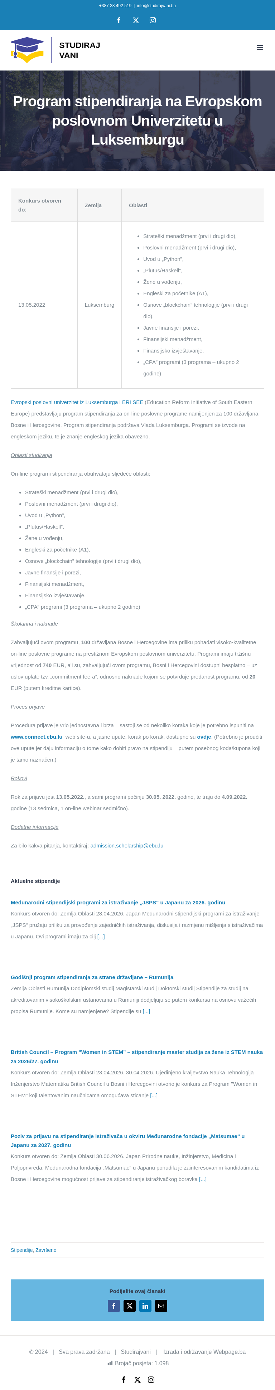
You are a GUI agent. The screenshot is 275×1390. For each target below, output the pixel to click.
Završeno (45, 1250)
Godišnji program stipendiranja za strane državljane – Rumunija (92, 977)
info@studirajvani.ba (156, 5)
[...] (100, 936)
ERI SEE (132, 402)
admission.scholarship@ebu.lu (127, 845)
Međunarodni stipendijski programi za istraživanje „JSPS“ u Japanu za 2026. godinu (118, 902)
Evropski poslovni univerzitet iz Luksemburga (64, 402)
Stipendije (22, 1250)
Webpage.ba (229, 1352)
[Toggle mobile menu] (260, 47)
